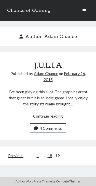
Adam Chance (46, 73)
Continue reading (48, 116)
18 (50, 155)
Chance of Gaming (29, 11)
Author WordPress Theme (34, 181)
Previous (15, 155)
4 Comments (48, 128)
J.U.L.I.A (48, 65)
